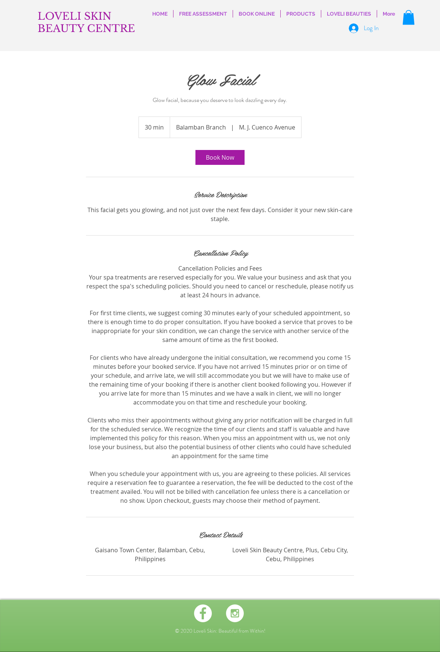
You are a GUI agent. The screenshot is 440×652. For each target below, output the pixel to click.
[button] (408, 17)
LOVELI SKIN (74, 16)
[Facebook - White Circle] (203, 613)
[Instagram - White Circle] (235, 613)
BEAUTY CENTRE (86, 28)
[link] (220, 157)
